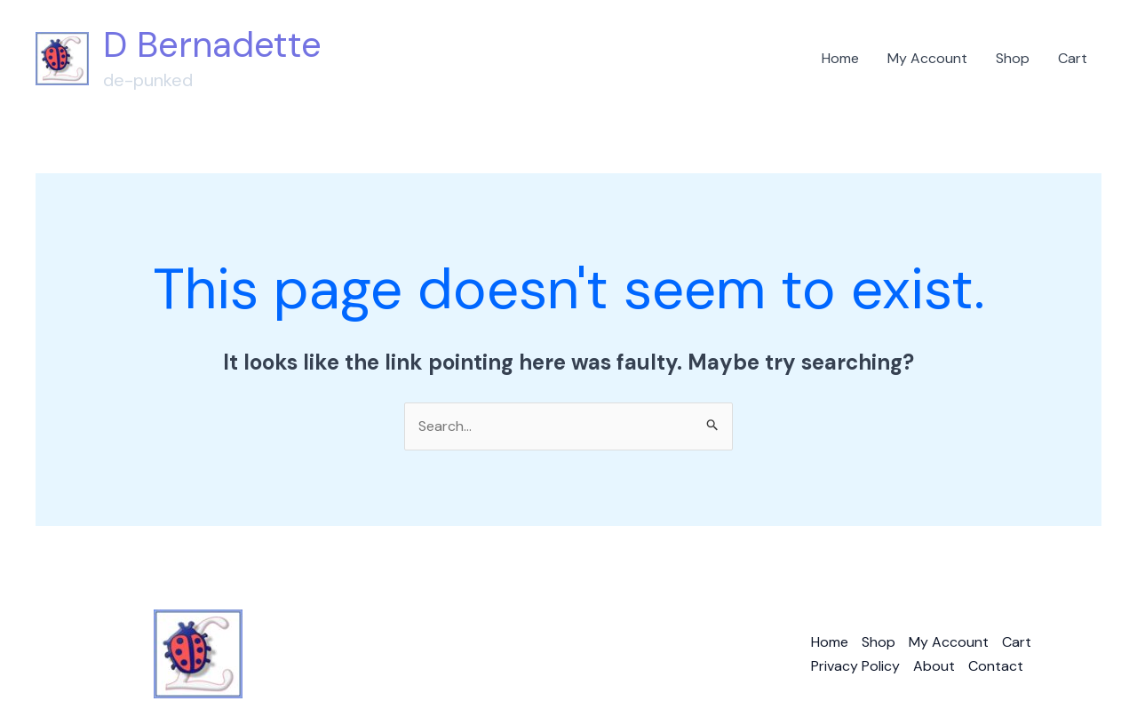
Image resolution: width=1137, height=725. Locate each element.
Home (840, 58)
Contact (995, 666)
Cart (1072, 58)
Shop (1013, 58)
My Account (927, 58)
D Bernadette (212, 44)
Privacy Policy (855, 666)
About (934, 666)
